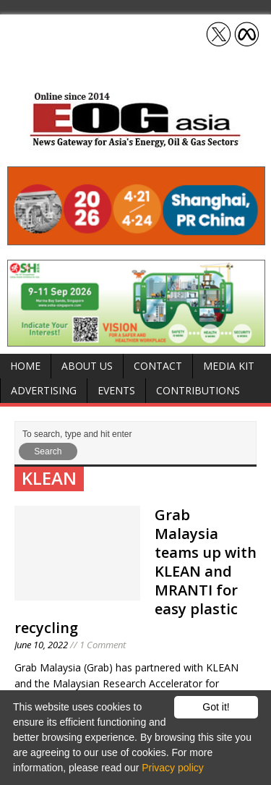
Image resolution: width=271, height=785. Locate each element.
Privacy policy (173, 767)
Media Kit (228, 366)
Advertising (44, 390)
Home (25, 366)
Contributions (198, 390)
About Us (87, 366)
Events (116, 390)
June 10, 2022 (41, 644)
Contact (158, 366)
